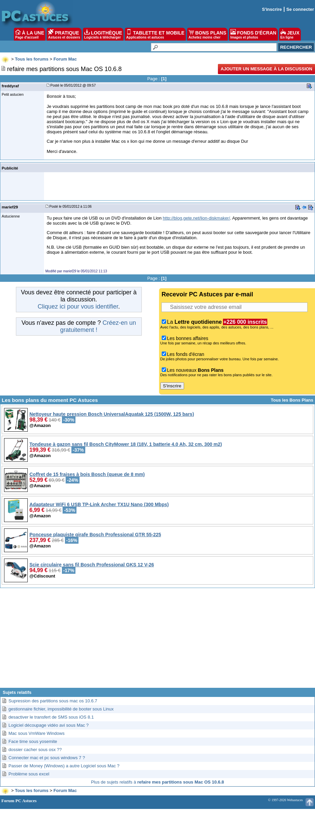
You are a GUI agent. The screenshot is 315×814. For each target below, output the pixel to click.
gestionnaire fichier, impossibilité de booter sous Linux (61, 708)
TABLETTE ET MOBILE (155, 34)
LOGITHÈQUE (103, 34)
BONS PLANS (207, 34)
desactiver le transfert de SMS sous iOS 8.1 (51, 717)
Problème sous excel (28, 773)
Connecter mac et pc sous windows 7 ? (46, 757)
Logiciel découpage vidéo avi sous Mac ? (48, 725)
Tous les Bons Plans (292, 400)
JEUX (289, 34)
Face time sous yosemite (32, 741)
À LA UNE (29, 34)
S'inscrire (272, 9)
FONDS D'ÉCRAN (253, 34)
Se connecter (300, 9)
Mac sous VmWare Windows (36, 733)
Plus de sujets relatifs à (157, 782)
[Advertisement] (157, 640)
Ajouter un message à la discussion (266, 68)
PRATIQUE (64, 34)
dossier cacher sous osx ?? (35, 749)
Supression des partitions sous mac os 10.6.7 (52, 700)
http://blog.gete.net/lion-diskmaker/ (196, 218)
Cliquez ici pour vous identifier (78, 306)
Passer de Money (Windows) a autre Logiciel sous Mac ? (63, 765)
